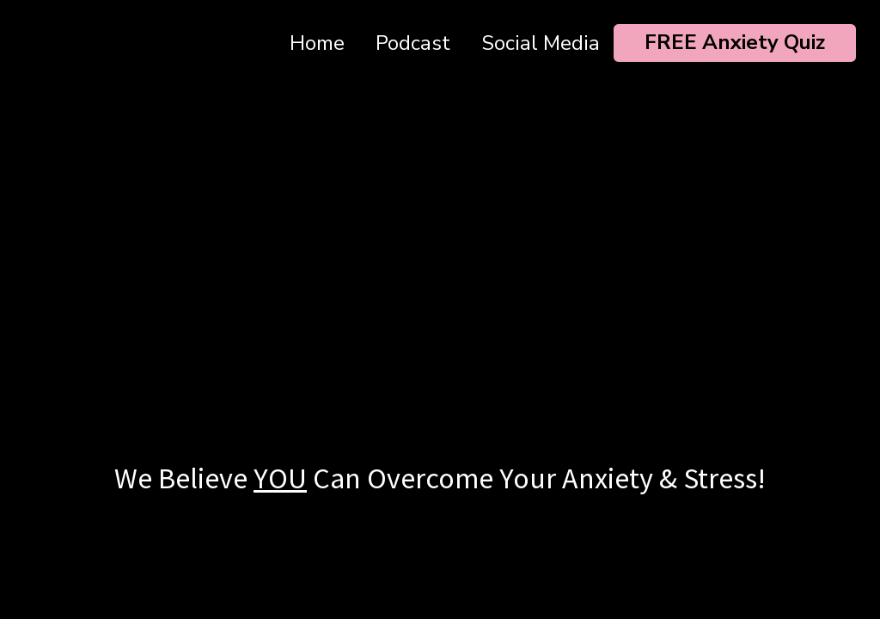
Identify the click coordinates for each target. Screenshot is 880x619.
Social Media (540, 43)
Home (317, 43)
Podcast (413, 43)
